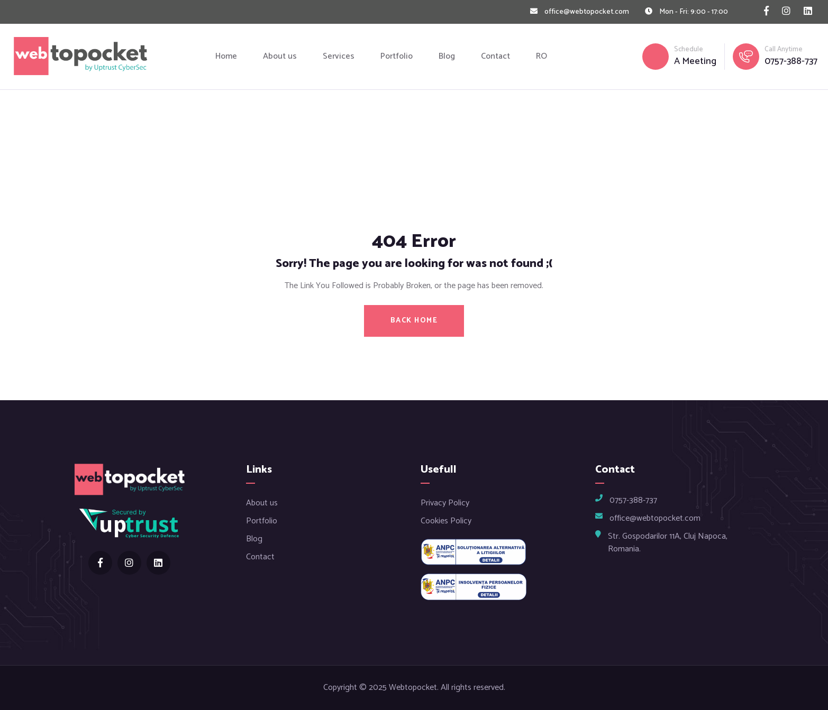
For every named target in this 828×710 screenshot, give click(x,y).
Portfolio (396, 56)
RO (541, 56)
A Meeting (695, 61)
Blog (447, 56)
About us (280, 56)
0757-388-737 (791, 61)
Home (226, 56)
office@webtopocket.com (586, 11)
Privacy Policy (445, 503)
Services (338, 56)
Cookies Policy (446, 521)
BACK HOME (414, 321)
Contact (495, 56)
